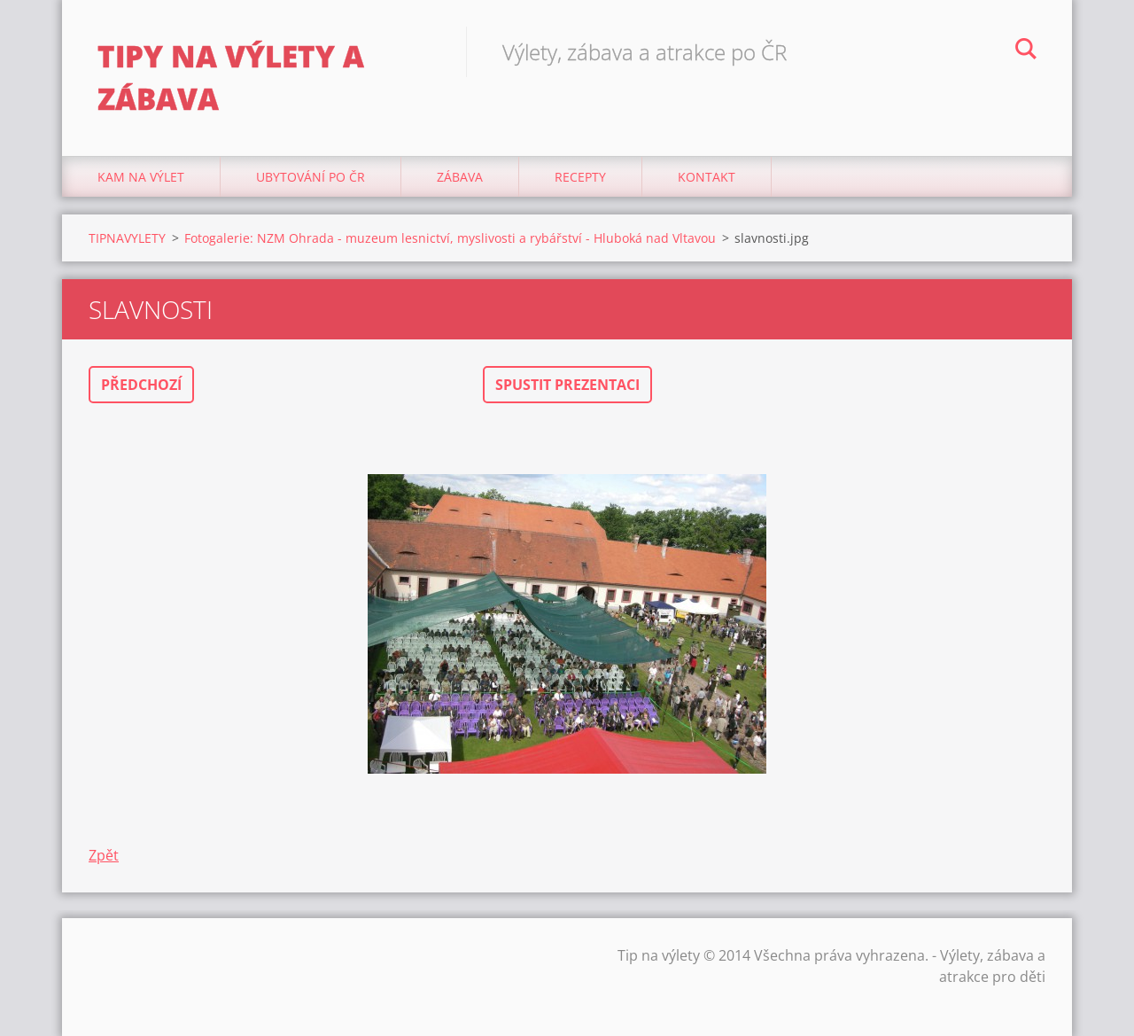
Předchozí (141, 384)
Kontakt (706, 176)
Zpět (104, 855)
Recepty (580, 176)
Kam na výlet (140, 176)
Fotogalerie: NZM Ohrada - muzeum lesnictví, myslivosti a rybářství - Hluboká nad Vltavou (450, 238)
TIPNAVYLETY (127, 238)
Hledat (1026, 51)
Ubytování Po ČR (310, 176)
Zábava (460, 176)
